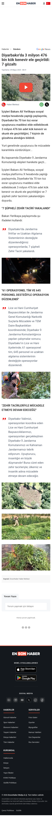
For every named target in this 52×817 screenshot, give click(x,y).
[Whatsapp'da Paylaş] (41, 104)
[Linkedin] (9, 700)
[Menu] (3, 3)
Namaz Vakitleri (35, 732)
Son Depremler (34, 737)
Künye (5, 763)
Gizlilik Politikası (10, 783)
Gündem (17, 49)
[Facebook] (42, 700)
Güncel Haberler (9, 717)
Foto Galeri (33, 717)
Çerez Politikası (8, 810)
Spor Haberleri (9, 722)
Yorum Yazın (10, 596)
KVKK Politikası (9, 778)
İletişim (6, 768)
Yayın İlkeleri (8, 773)
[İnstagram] (35, 700)
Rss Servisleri (34, 742)
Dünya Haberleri (9, 737)
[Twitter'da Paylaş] (47, 104)
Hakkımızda (8, 758)
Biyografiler (33, 727)
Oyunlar (32, 722)
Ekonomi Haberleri (10, 727)
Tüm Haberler (8, 742)
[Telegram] (15, 700)
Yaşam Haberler (9, 732)
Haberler (5, 49)
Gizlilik (18, 810)
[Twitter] (29, 700)
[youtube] (22, 700)
